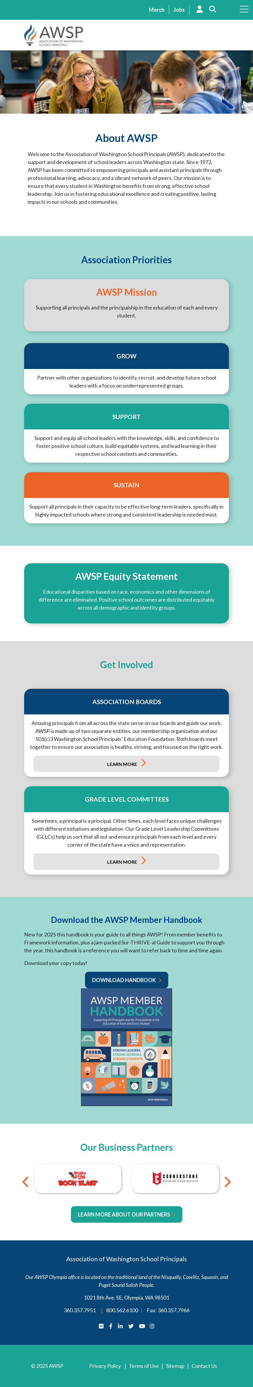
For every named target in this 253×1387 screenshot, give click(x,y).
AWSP (53, 35)
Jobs (179, 9)
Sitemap (175, 1366)
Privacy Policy (105, 1366)
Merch (156, 9)
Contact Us (204, 1366)
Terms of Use (144, 1366)
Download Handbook (124, 980)
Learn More (122, 764)
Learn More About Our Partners (124, 1214)
